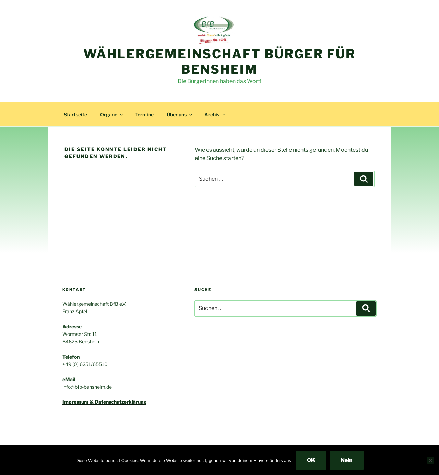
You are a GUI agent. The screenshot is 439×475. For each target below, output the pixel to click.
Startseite (75, 114)
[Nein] (430, 460)
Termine (144, 114)
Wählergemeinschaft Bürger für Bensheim (219, 61)
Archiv (215, 114)
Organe (112, 114)
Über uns (180, 114)
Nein (347, 460)
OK (311, 460)
